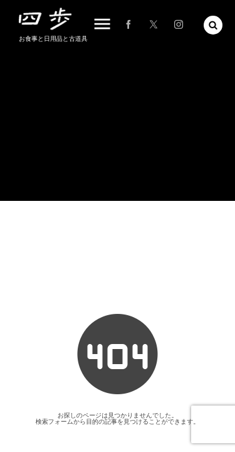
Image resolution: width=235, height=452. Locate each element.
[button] (213, 25)
